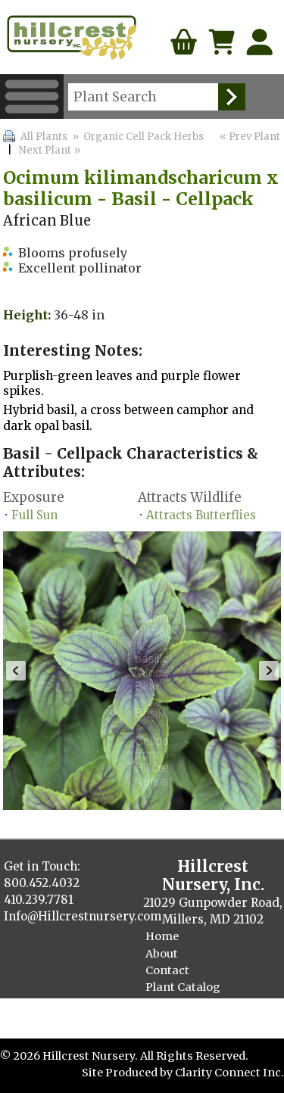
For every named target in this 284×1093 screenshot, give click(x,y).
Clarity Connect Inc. (229, 1072)
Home (162, 936)
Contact (167, 970)
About (161, 954)
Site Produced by (128, 1072)
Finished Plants (188, 1003)
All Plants (43, 136)
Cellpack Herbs (186, 1020)
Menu (32, 96)
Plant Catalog (182, 987)
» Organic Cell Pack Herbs (137, 136)
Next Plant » (51, 150)
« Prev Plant (248, 136)
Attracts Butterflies (201, 515)
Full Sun (34, 515)
